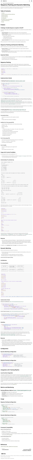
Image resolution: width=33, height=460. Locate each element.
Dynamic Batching (5, 16)
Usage (3, 21)
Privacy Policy (3, 455)
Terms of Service (16, 455)
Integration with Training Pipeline (7, 19)
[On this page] (31, 1)
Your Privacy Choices (9, 455)
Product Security (4, 456)
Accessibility (22, 455)
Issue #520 (10, 434)
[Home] (1, 3)
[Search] (29, 1)
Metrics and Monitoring (5, 20)
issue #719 (14, 384)
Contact (8, 456)
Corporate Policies (28, 455)
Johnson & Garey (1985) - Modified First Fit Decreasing (9, 446)
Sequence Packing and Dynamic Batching (8, 14)
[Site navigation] (1, 1)
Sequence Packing (5, 15)
